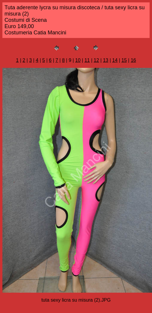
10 (78, 60)
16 (133, 60)
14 (115, 60)
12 (96, 60)
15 (124, 60)
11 (87, 60)
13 (105, 60)
